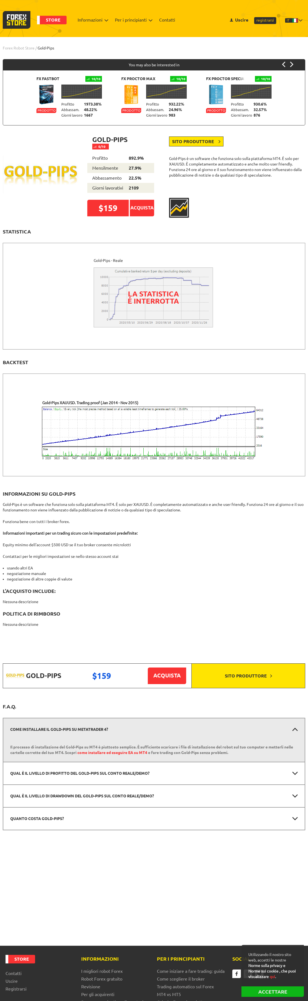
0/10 (100, 146)
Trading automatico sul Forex (185, 986)
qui (272, 976)
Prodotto (47, 110)
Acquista (167, 675)
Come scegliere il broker (181, 978)
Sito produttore (196, 141)
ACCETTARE (272, 991)
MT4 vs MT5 (169, 994)
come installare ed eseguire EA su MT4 (112, 752)
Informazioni (92, 19)
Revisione (90, 986)
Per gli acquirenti (97, 994)
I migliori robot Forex (102, 971)
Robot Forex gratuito (101, 978)
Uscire (239, 19)
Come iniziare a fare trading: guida (191, 971)
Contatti (167, 19)
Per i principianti (132, 19)
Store (53, 19)
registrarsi (265, 20)
